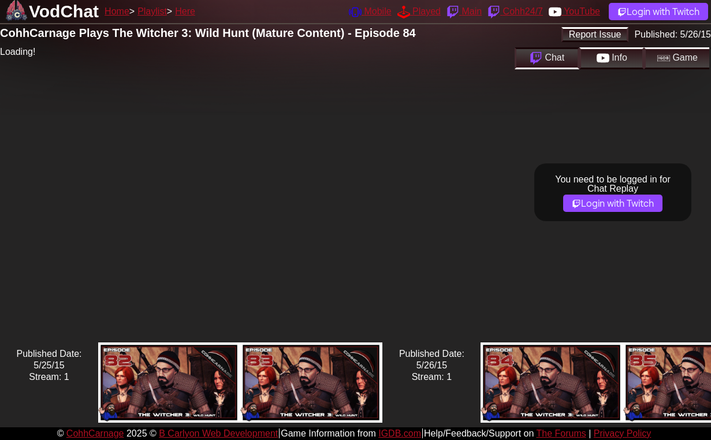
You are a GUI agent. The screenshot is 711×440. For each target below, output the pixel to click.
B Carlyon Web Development (218, 433)
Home (117, 11)
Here (185, 11)
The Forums (561, 433)
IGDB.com (399, 433)
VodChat (64, 11)
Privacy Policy (623, 433)
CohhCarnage (95, 433)
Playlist (152, 11)
